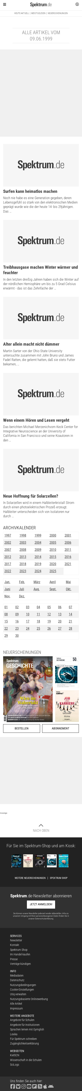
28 (70, 628)
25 (38, 628)
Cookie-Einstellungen (22, 989)
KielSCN (14, 1055)
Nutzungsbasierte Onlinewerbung (29, 999)
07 (70, 607)
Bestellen (22, 728)
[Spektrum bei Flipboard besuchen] (34, 1086)
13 (59, 614)
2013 (23, 557)
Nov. (7, 596)
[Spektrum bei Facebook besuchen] (13, 1086)
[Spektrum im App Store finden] (45, 1086)
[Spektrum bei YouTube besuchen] (29, 1086)
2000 (52, 535)
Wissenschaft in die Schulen (26, 1060)
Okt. (68, 589)
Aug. (37, 589)
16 (17, 621)
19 (49, 621)
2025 (52, 571)
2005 (52, 543)
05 (49, 607)
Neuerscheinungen (58, 13)
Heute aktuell (21, 13)
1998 (23, 535)
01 (6, 607)
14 (70, 614)
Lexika (13, 1034)
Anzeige (3, 813)
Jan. (7, 582)
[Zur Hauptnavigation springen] (4, 4)
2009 (38, 550)
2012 (7, 557)
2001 (68, 535)
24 (27, 628)
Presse (14, 959)
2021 (68, 564)
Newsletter (16, 940)
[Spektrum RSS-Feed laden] (40, 1086)
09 (17, 614)
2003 (23, 543)
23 (17, 628)
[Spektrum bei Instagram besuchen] (23, 1086)
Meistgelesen (38, 13)
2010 (52, 550)
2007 (7, 550)
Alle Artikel (16, 1003)
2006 (68, 543)
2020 (52, 564)
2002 (7, 543)
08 (6, 614)
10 (27, 614)
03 (27, 607)
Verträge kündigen (20, 963)
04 (38, 607)
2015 (52, 557)
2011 (68, 550)
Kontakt (14, 945)
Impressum (16, 1008)
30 (17, 636)
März (37, 582)
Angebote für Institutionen (25, 1024)
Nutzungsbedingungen (23, 985)
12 (49, 614)
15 (6, 621)
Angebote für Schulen (22, 1020)
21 (70, 621)
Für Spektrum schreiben (23, 1038)
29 (6, 636)
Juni (7, 589)
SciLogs (14, 1064)
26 (49, 628)
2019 (38, 564)
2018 (23, 564)
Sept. (52, 589)
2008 (23, 550)
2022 (7, 571)
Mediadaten (16, 975)
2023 (23, 571)
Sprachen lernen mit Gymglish (27, 1029)
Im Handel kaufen (20, 954)
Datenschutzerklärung (44, 918)
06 (59, 607)
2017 (7, 564)
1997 (7, 535)
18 (38, 621)
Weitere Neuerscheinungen (30, 878)
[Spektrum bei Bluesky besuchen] (18, 1086)
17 (27, 621)
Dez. (22, 596)
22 (6, 628)
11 (38, 614)
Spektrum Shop (59, 878)
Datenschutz (17, 980)
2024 (38, 571)
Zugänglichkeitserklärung (24, 1043)
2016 (68, 557)
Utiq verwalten (18, 994)
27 (59, 628)
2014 (38, 557)
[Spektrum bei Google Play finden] (51, 1086)
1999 (38, 535)
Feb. (22, 582)
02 (17, 607)
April (52, 582)
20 (59, 621)
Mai (68, 582)
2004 (38, 543)
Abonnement (60, 728)
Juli (21, 589)
